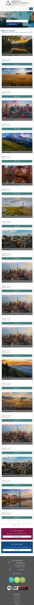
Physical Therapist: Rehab (10, 55)
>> (32, 524)
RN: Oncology (6, 152)
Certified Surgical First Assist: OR (12, 476)
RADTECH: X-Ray (7, 282)
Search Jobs (12, 24)
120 (18, 525)
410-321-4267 (21, 569)
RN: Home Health (7, 120)
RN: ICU (4, 314)
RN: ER (4, 217)
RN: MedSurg (6, 249)
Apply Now (17, 64)
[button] (31, 8)
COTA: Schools (6, 411)
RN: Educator (6, 509)
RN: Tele (4, 88)
